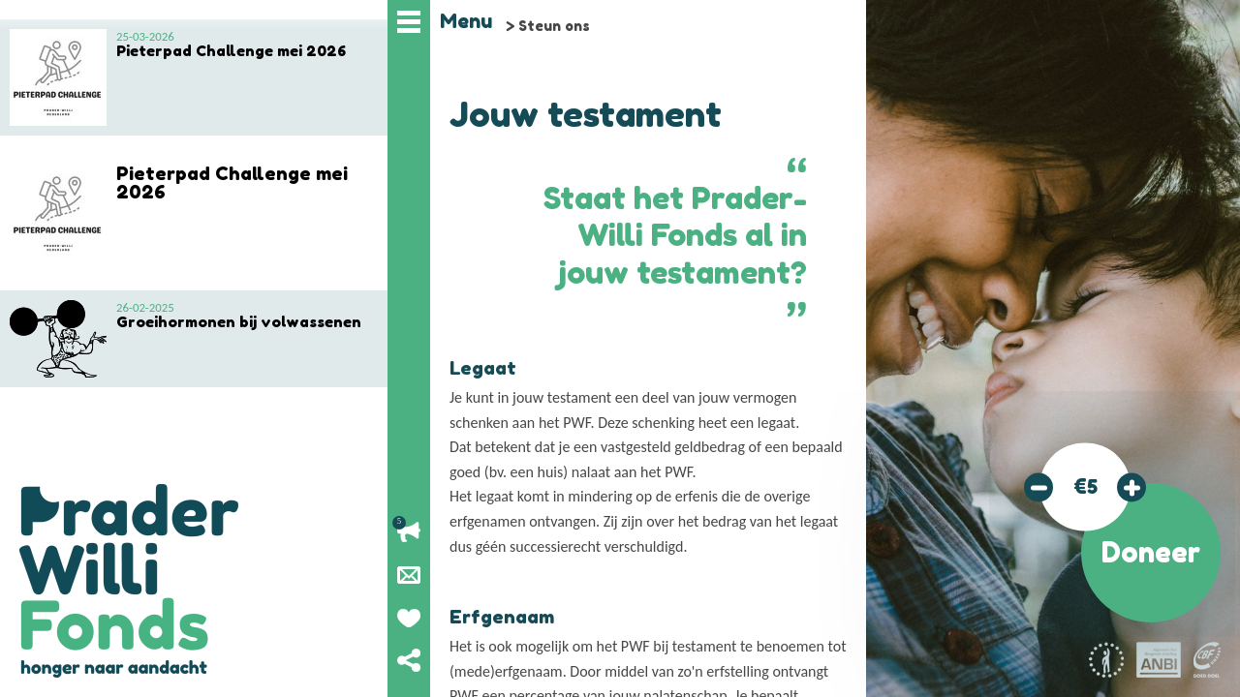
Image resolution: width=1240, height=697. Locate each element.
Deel (409, 660)
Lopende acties (409, 532)
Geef (409, 617)
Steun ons (554, 25)
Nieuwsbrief (409, 575)
